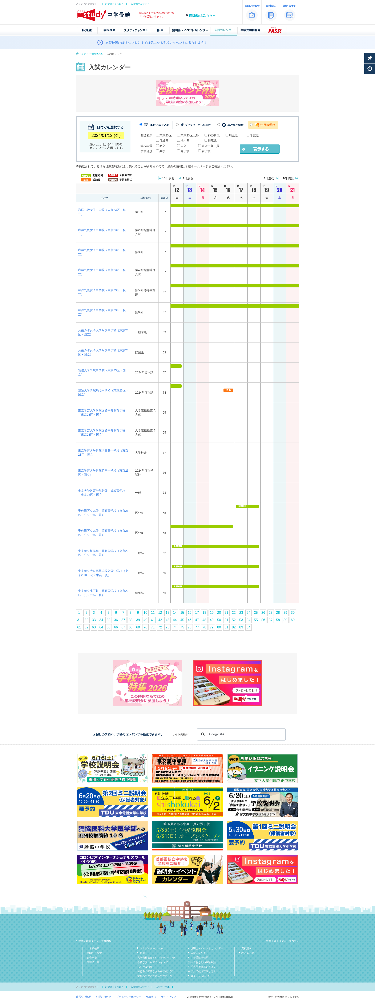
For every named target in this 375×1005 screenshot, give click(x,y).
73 (167, 627)
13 (167, 612)
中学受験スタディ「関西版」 (282, 941)
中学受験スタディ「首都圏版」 (96, 941)
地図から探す (94, 953)
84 (248, 627)
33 (94, 620)
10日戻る (168, 178)
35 (108, 620)
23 (241, 612)
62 (86, 627)
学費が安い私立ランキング (152, 962)
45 (182, 620)
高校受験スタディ (139, 4)
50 (219, 620)
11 (153, 612)
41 (153, 620)
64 (101, 627)
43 (167, 620)
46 (189, 620)
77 (197, 627)
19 (212, 612)
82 (234, 627)
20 (219, 612)
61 (79, 627)
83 (241, 627)
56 (263, 620)
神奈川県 (214, 135)
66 (116, 627)
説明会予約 (247, 953)
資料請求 (246, 948)
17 (197, 612)
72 (160, 627)
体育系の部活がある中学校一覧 (155, 971)
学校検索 (94, 948)
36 (116, 620)
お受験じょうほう (114, 4)
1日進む (269, 178)
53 (241, 620)
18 (204, 612)
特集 (142, 953)
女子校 (206, 151)
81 (226, 627)
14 (175, 612)
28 (278, 612)
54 (248, 620)
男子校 (185, 151)
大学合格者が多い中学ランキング (156, 957)
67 (123, 627)
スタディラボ (163, 986)
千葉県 (254, 135)
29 (285, 612)
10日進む (289, 178)
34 (101, 620)
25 (256, 612)
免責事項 (151, 996)
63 (94, 627)
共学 (162, 151)
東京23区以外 (190, 135)
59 (285, 620)
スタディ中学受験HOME (91, 54)
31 (79, 620)
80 (219, 627)
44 (175, 620)
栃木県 (185, 140)
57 (271, 620)
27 (271, 612)
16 (189, 612)
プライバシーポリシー (128, 996)
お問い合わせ (103, 996)
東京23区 (166, 135)
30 (293, 612)
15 (182, 612)
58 (278, 620)
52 (234, 620)
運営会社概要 (83, 996)
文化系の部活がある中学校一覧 (155, 976)
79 (212, 627)
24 (248, 612)
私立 (162, 146)
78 (204, 627)
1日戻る (188, 178)
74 (175, 627)
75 (182, 627)
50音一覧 (92, 957)
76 (189, 627)
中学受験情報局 (199, 957)
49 (212, 620)
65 (108, 627)
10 (145, 612)
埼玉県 (233, 135)
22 (234, 612)
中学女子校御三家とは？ (202, 971)
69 (138, 627)
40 (145, 620)
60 (293, 620)
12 (160, 612)
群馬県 (212, 140)
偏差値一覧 (93, 962)
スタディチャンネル (151, 948)
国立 (183, 146)
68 (131, 627)
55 (256, 620)
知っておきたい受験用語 (202, 962)
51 (226, 620)
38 (131, 620)
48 (204, 620)
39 (138, 620)
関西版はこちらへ (202, 15)
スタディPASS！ (200, 976)
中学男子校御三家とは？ (202, 966)
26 (263, 612)
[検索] (240, 734)
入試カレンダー (199, 953)
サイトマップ (168, 996)
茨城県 (164, 140)
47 (197, 620)
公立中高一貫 (210, 146)
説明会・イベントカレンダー (207, 948)
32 (86, 620)
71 (153, 627)
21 (226, 612)
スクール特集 (145, 966)
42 (160, 620)
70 (145, 627)
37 (123, 620)
